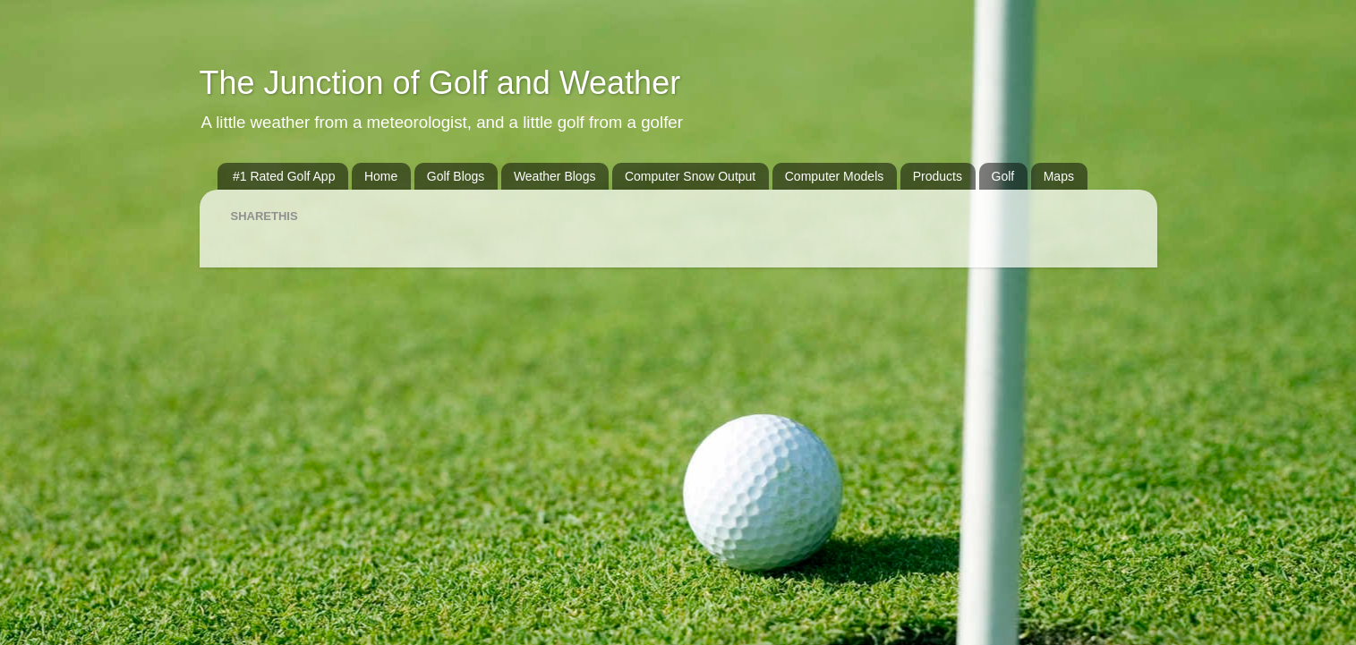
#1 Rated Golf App (284, 176)
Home (380, 176)
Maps (1059, 176)
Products (937, 176)
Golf (1003, 176)
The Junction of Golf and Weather (440, 82)
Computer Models (834, 176)
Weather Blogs (555, 176)
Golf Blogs (456, 176)
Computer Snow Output (690, 176)
